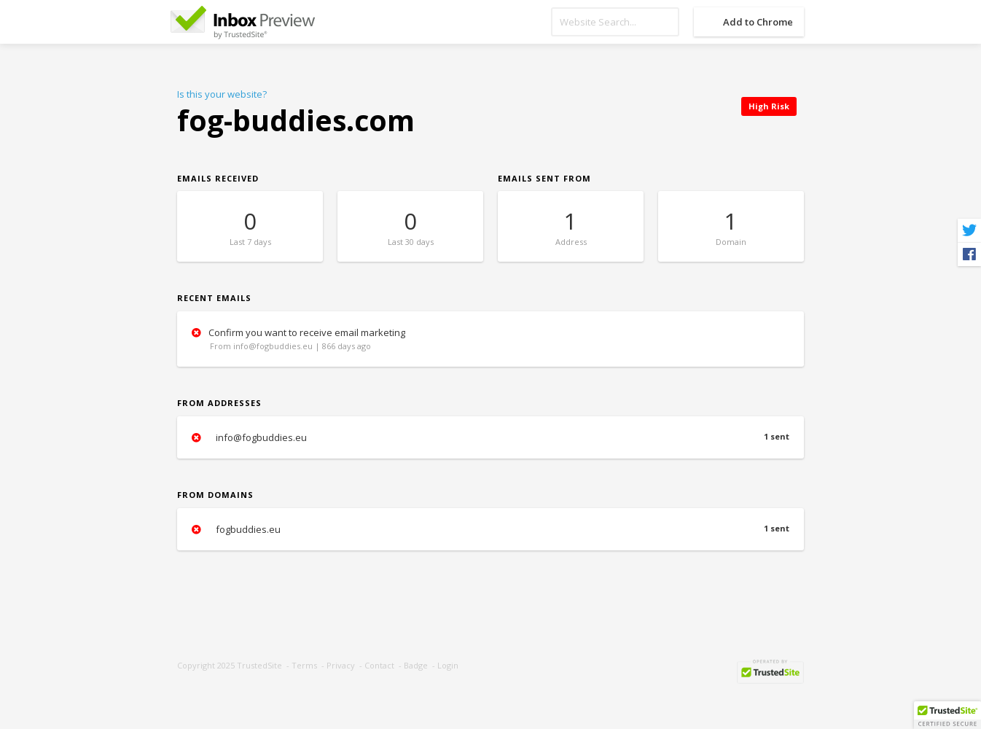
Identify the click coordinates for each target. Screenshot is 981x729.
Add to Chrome (758, 21)
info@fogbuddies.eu (490, 437)
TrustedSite (259, 665)
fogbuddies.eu (490, 529)
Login (447, 665)
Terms (304, 665)
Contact (379, 665)
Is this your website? (222, 94)
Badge (416, 665)
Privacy (341, 665)
